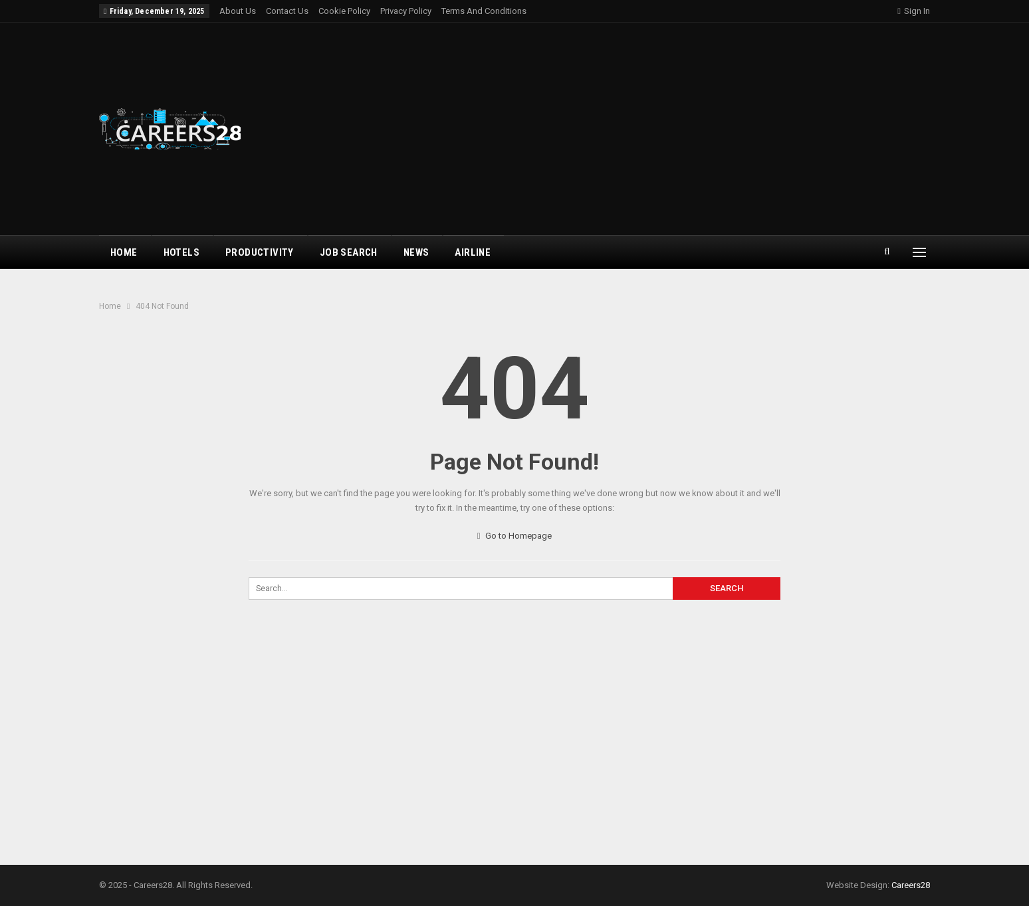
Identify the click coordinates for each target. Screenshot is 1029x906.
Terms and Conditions (483, 11)
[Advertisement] (655, 129)
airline (473, 252)
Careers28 (910, 885)
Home (124, 252)
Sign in (913, 11)
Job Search (349, 252)
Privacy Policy (405, 11)
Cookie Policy (344, 11)
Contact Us (287, 11)
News (416, 252)
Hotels (181, 252)
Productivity (259, 252)
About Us (237, 11)
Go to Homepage (514, 536)
